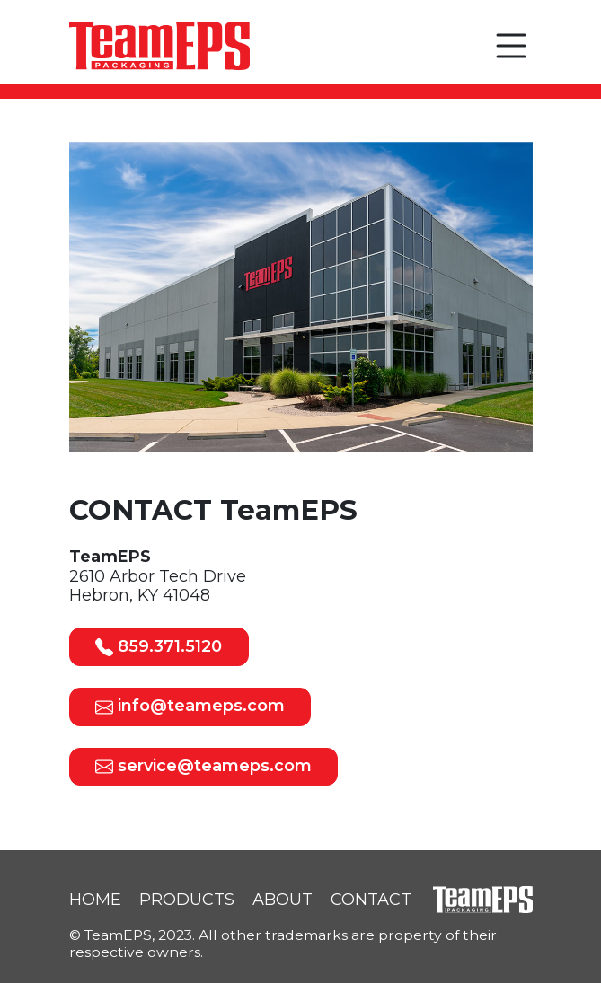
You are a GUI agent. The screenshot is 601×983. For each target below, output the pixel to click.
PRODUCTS (186, 900)
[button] (511, 45)
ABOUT (282, 900)
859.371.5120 (158, 646)
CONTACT (371, 900)
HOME (95, 900)
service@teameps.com (203, 766)
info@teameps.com (190, 705)
